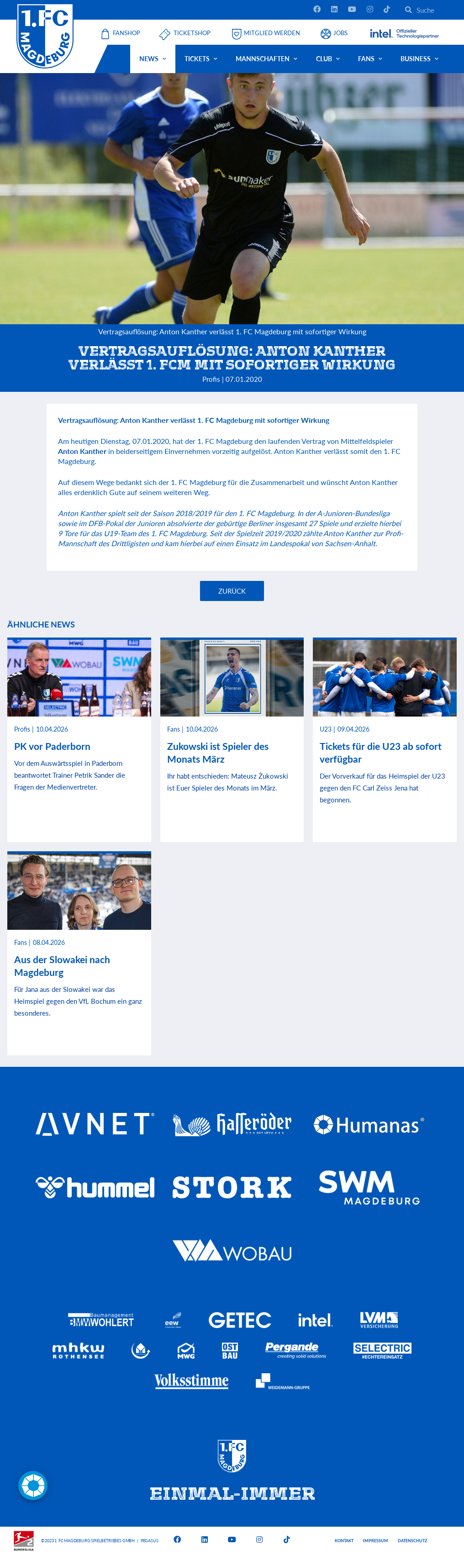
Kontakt (344, 1540)
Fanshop (126, 33)
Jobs (340, 33)
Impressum (375, 1540)
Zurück (232, 591)
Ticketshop (192, 33)
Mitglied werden (272, 33)
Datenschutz (412, 1540)
